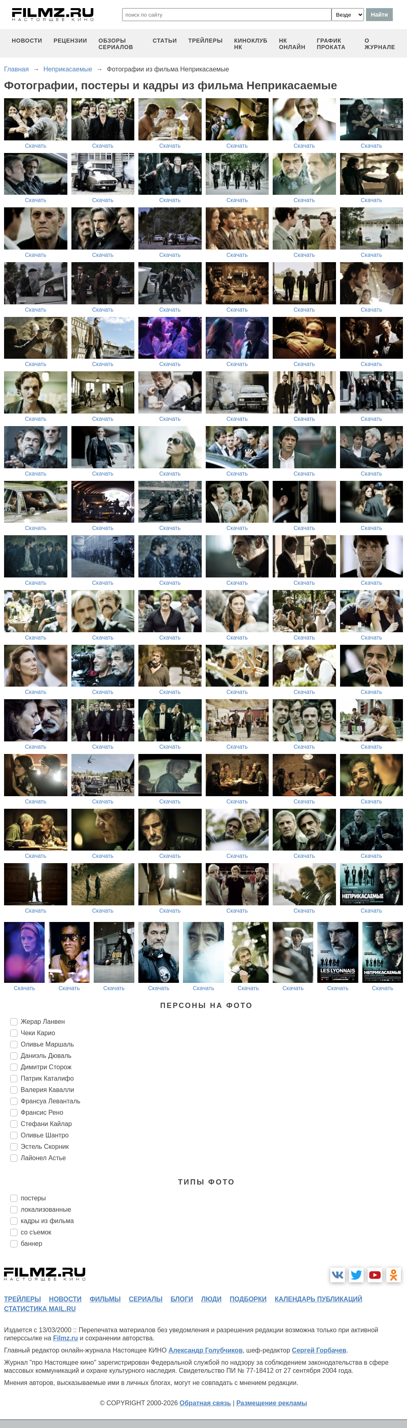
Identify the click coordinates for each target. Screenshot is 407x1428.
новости (27, 40)
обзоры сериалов (116, 43)
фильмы (105, 1299)
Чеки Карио (38, 1033)
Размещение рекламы (271, 1403)
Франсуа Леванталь (50, 1101)
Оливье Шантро (45, 1135)
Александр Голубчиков (205, 1350)
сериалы (145, 1299)
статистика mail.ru (40, 1308)
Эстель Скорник (45, 1146)
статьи (165, 40)
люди (211, 1299)
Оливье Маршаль (47, 1044)
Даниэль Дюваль (46, 1055)
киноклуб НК (250, 43)
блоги (181, 1299)
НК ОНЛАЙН (292, 43)
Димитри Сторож (46, 1067)
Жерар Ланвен (43, 1021)
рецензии (70, 40)
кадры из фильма (47, 1220)
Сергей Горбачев (319, 1350)
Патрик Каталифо (47, 1078)
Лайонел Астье (43, 1157)
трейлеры (205, 40)
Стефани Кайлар (46, 1123)
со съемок (36, 1232)
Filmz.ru (65, 1338)
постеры (33, 1198)
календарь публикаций (318, 1299)
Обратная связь (205, 1403)
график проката (331, 43)
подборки (248, 1299)
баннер (31, 1243)
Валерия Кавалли (47, 1089)
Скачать (36, 145)
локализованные (46, 1209)
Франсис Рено (42, 1112)
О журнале (379, 43)
